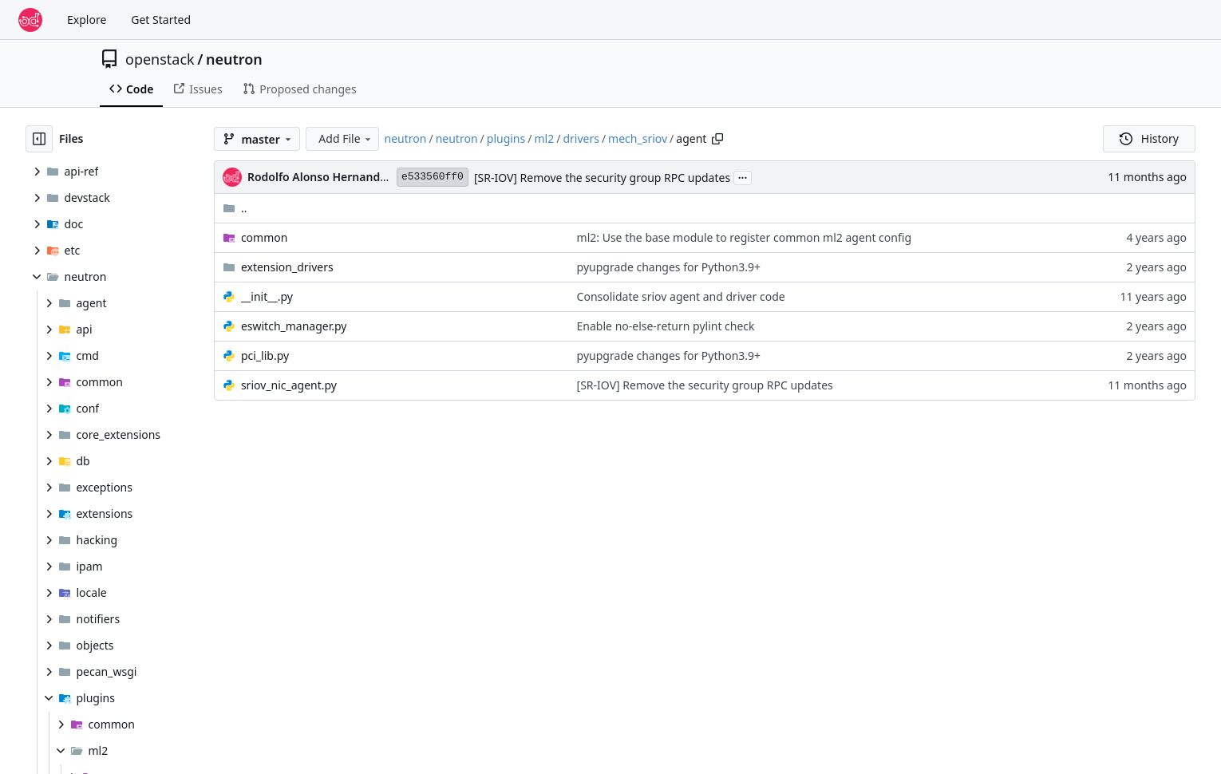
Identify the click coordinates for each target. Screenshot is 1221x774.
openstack (160, 59)
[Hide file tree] (39, 138)
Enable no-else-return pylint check (666, 326)
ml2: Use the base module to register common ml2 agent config (744, 237)
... (743, 176)
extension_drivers (287, 266)
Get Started (161, 19)
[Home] (30, 20)
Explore (86, 19)
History (1149, 138)
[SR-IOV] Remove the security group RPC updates (602, 177)
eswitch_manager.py (294, 326)
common (264, 237)
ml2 (544, 138)
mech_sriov (637, 138)
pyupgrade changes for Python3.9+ (669, 266)
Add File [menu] (345, 138)
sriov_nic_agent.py (289, 385)
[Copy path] (717, 138)
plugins (506, 138)
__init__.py (267, 296)
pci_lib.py (265, 355)
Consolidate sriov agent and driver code (681, 296)
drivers (581, 138)
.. (235, 207)
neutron (234, 59)
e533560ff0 (432, 177)
